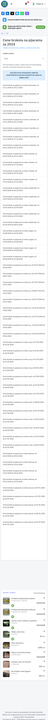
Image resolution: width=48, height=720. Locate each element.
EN (2, 33)
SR (7, 33)
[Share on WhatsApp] (22, 13)
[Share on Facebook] (3, 13)
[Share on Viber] (27, 13)
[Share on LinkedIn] (7, 13)
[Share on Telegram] (17, 13)
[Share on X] (12, 13)
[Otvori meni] (11, 4)
